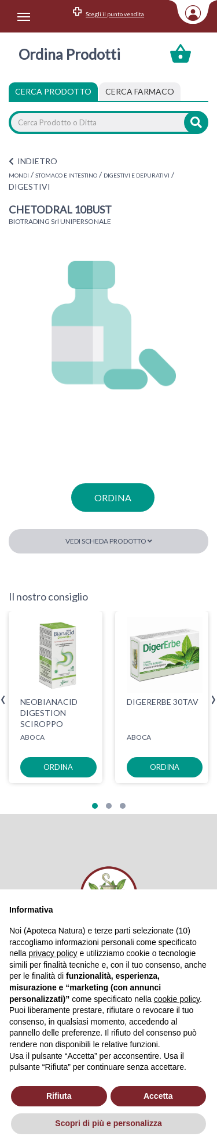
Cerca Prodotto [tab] (53, 91)
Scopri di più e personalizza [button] (108, 1123)
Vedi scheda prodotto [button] (108, 541)
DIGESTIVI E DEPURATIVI (137, 175)
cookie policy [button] (177, 999)
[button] (95, 806)
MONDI (19, 175)
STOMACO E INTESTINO (66, 175)
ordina (112, 497)
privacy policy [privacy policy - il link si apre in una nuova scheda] (52, 953)
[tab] (140, 91)
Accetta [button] (158, 1096)
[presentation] (3, 700)
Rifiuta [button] (59, 1096)
